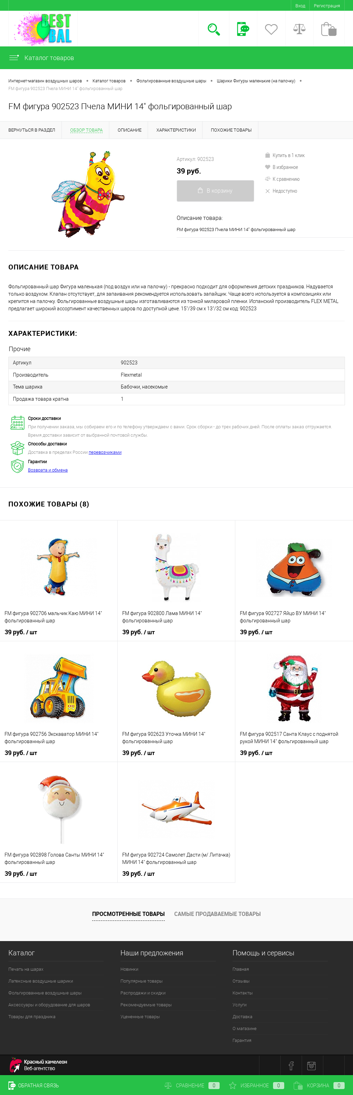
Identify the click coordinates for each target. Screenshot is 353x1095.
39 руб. (189, 171)
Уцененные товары (140, 1016)
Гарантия (242, 1039)
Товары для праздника (32, 1016)
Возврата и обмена (48, 469)
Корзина (319, 1085)
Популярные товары (141, 980)
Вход (300, 5)
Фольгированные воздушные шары (45, 992)
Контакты (243, 992)
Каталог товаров (41, 57)
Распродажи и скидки (143, 992)
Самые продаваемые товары (217, 913)
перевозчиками (105, 451)
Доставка (242, 1016)
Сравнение (192, 1085)
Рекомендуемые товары (146, 1004)
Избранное (256, 1085)
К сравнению (282, 178)
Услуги (240, 1004)
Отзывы (241, 980)
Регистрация (327, 5)
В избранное (281, 166)
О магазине (245, 1027)
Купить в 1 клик (285, 154)
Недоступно (281, 190)
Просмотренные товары (128, 913)
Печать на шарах (25, 968)
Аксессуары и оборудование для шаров (49, 1004)
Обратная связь (33, 1085)
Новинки (129, 968)
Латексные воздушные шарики (40, 980)
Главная (241, 968)
